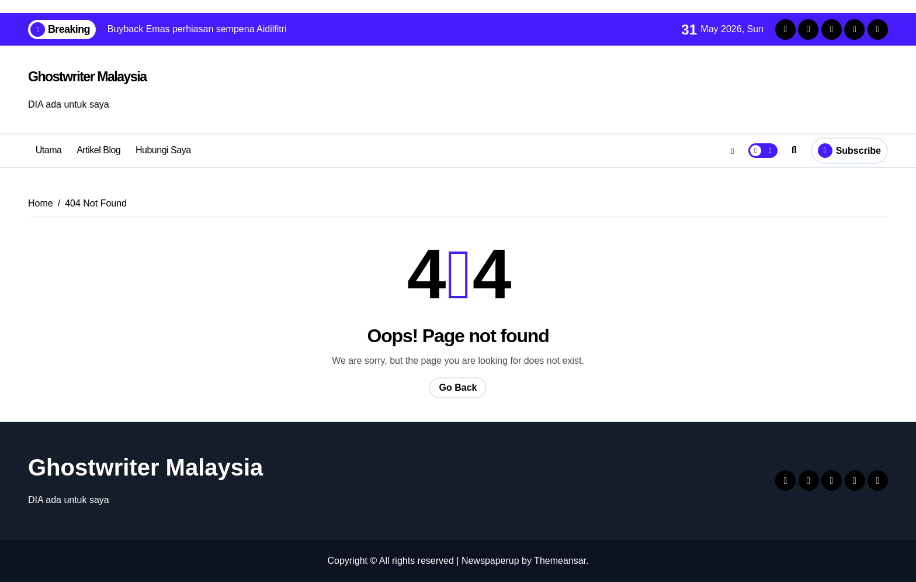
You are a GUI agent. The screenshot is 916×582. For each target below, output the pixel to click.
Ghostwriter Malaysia (87, 76)
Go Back (458, 387)
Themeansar (560, 561)
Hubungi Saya (163, 150)
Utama (49, 150)
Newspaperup (490, 561)
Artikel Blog (98, 150)
